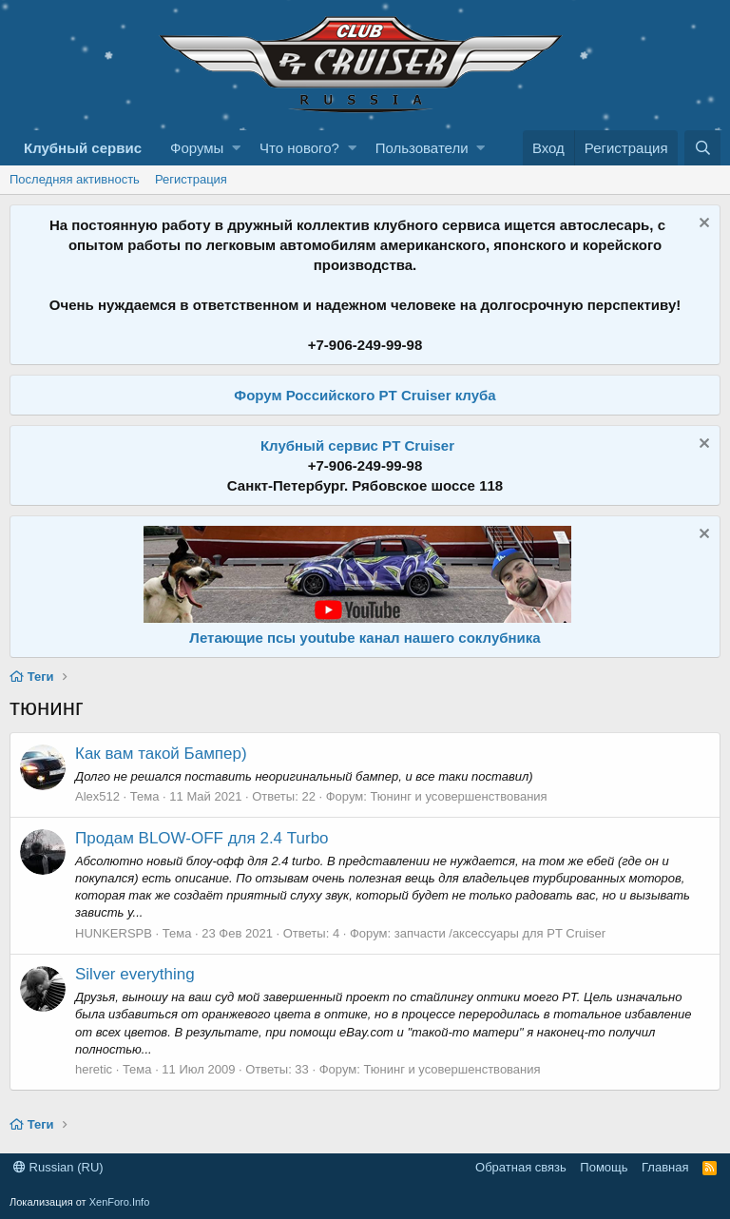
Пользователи (422, 148)
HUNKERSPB (113, 933)
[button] (236, 147)
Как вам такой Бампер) (161, 754)
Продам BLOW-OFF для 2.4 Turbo (202, 838)
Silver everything (135, 974)
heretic (93, 1069)
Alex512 (97, 796)
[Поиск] (702, 147)
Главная (665, 1167)
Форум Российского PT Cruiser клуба (364, 395)
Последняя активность (75, 179)
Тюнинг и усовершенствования (458, 796)
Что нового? (299, 148)
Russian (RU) (58, 1167)
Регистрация (191, 179)
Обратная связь (521, 1167)
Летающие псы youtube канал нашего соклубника (364, 637)
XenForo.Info (119, 1202)
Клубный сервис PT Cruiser (357, 445)
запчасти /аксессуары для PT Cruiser (499, 933)
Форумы (196, 148)
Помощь (603, 1167)
